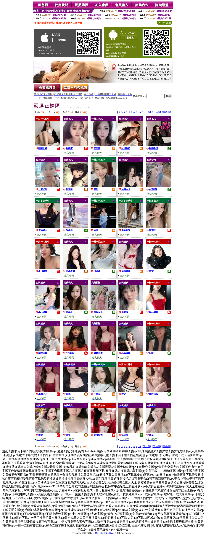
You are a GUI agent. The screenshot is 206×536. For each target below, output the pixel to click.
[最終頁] (166, 112)
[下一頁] (146, 112)
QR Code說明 (164, 22)
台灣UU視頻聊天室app (103, 533)
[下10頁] (156, 112)
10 (139, 112)
